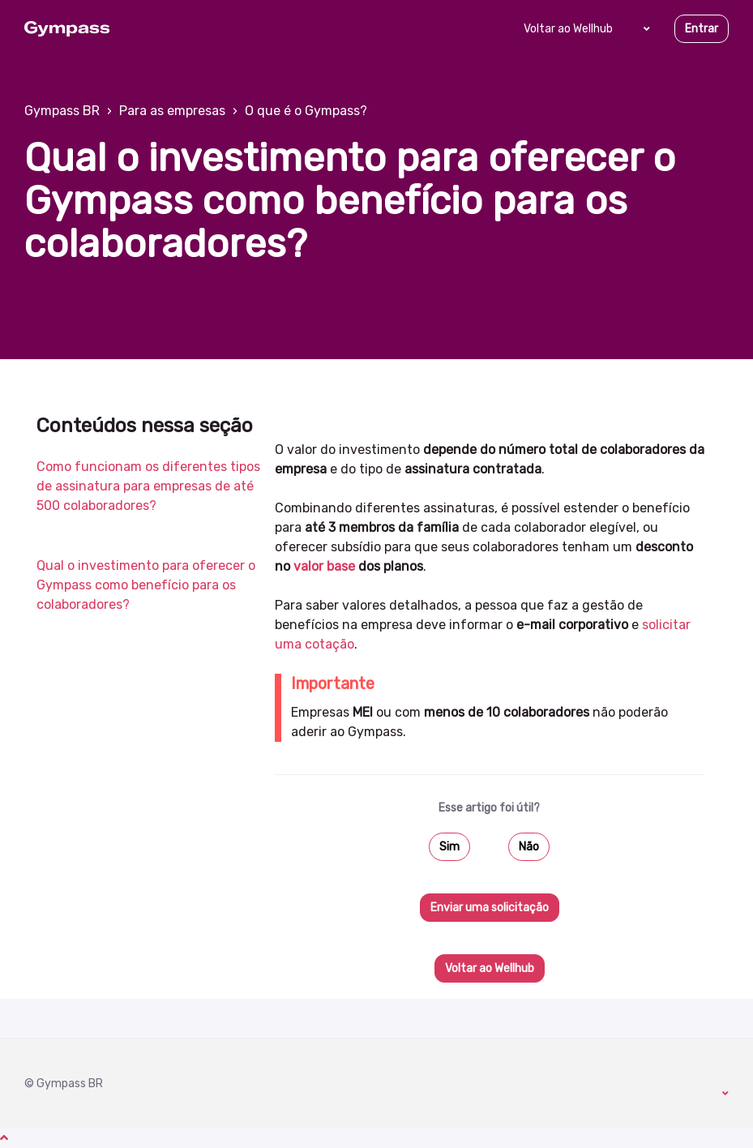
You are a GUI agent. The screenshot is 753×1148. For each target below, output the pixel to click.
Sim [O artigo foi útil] (449, 847)
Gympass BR (62, 110)
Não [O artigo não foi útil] (529, 847)
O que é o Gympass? (306, 110)
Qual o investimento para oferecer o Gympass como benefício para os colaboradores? (145, 585)
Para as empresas (172, 110)
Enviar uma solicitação (489, 908)
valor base (324, 566)
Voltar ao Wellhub (568, 29)
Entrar (701, 29)
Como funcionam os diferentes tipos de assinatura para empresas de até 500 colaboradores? (148, 486)
